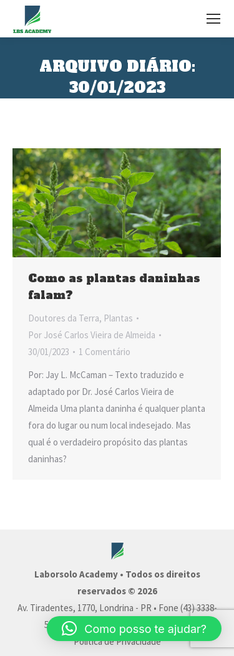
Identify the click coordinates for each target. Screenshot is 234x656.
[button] (134, 628)
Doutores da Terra (63, 318)
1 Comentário (104, 352)
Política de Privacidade (117, 641)
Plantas (118, 318)
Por (91, 335)
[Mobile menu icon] (213, 19)
